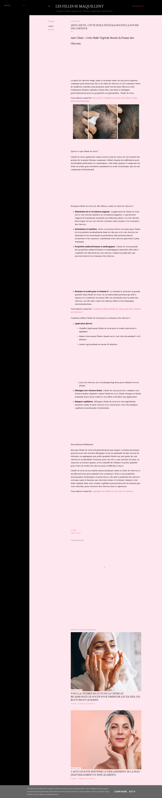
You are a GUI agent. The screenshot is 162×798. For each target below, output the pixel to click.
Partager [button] (51, 21)
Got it (132, 791)
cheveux (51, 29)
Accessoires (106, 11)
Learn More (120, 791)
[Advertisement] (106, 62)
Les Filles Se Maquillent (79, 6)
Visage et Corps (62, 11)
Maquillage (75, 11)
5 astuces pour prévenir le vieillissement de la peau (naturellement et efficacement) (105, 773)
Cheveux (85, 11)
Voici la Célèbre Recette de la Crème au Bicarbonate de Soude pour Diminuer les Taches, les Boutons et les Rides (105, 696)
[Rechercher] (137, 6)
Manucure (95, 11)
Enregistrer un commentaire (86, 703)
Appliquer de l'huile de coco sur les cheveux (113, 491)
